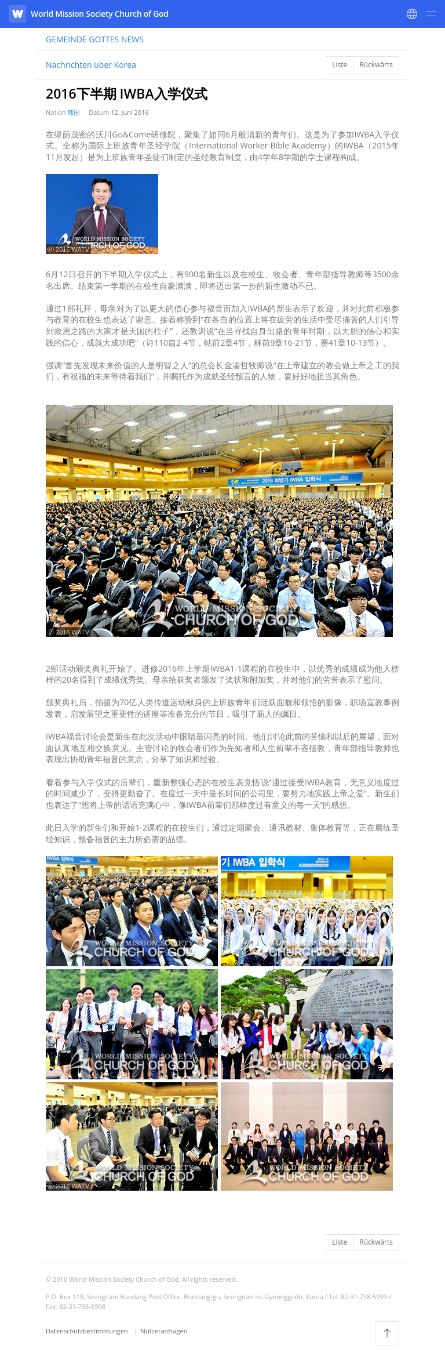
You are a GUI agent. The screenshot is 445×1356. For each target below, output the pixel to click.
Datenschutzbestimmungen (87, 1330)
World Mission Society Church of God (100, 13)
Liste (339, 65)
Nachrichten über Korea (91, 64)
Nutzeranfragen (164, 1330)
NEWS (95, 39)
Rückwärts (376, 65)
